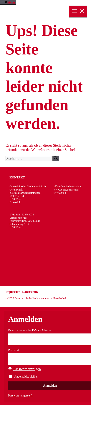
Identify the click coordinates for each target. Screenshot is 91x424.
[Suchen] (55, 158)
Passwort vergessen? (20, 395)
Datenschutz (30, 292)
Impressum (13, 292)
